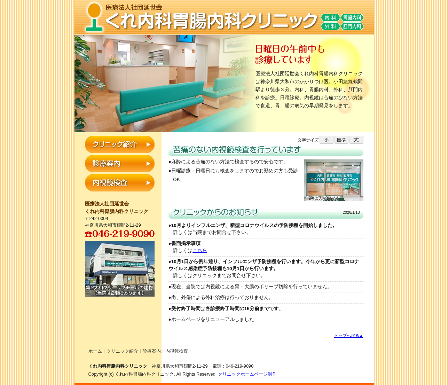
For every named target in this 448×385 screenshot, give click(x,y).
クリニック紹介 (122, 351)
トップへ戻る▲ (348, 335)
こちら (199, 250)
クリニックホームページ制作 (247, 374)
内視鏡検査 (176, 351)
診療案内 (152, 351)
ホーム (95, 351)
